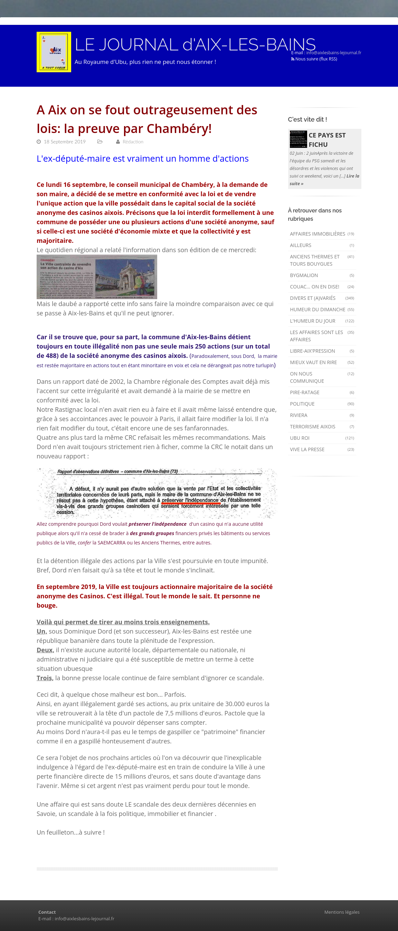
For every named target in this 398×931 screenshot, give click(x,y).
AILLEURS (322, 245)
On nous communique (322, 377)
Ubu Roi (322, 438)
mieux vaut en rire (322, 362)
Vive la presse (322, 449)
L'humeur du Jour (322, 320)
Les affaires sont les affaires (322, 336)
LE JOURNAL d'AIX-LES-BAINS (195, 45)
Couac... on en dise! (322, 286)
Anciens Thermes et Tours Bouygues (322, 260)
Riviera (322, 415)
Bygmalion (322, 275)
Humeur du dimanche (322, 309)
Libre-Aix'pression (322, 351)
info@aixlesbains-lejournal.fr (333, 53)
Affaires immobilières (322, 233)
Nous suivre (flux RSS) (314, 59)
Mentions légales (342, 912)
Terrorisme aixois (322, 426)
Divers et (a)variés (322, 298)
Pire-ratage (322, 392)
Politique (322, 403)
